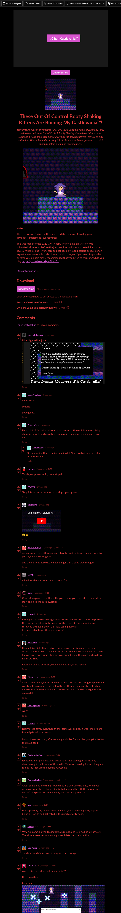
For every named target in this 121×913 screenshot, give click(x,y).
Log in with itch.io (26, 324)
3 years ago (44, 504)
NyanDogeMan (34, 395)
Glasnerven (33, 677)
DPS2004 (32, 865)
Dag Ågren (32, 848)
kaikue (31, 826)
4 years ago (40, 575)
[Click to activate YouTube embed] (41, 521)
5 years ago (47, 705)
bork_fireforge (34, 547)
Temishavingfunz (35, 755)
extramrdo (32, 642)
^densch (31, 614)
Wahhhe (31, 487)
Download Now (60, 72)
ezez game (32, 504)
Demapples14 (34, 705)
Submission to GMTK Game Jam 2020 (85, 3)
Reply (24, 387)
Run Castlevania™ (63, 38)
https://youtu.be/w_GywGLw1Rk (40, 261)
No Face (31, 469)
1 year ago (49, 335)
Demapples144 (35, 780)
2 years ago (41, 469)
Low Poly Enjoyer (35, 335)
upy (29, 805)
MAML (31, 575)
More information (28, 270)
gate (30, 593)
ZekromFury (33, 425)
